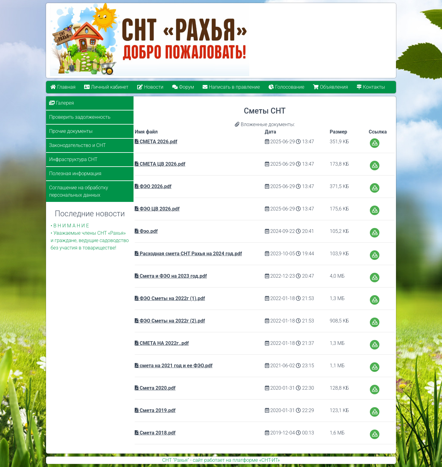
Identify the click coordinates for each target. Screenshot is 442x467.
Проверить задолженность (79, 117)
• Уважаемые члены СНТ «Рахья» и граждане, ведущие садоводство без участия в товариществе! (90, 240)
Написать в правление (231, 87)
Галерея (61, 103)
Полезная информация (75, 173)
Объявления (330, 87)
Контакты (371, 87)
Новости (150, 87)
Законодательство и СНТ (77, 145)
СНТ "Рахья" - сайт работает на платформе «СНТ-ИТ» (221, 460)
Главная (63, 87)
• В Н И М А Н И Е (70, 226)
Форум (183, 87)
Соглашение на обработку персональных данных (78, 191)
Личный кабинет (106, 87)
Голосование (286, 87)
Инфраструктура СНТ (73, 159)
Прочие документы (70, 131)
